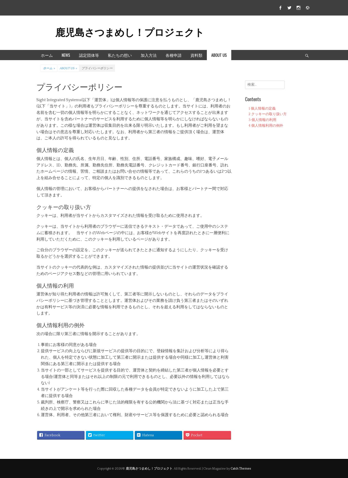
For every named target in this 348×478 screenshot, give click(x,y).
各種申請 (174, 55)
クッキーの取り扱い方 (268, 114)
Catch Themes (241, 468)
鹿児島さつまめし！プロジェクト (129, 31)
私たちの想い (120, 55)
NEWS (66, 55)
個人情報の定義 (262, 109)
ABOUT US (219, 55)
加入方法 (149, 55)
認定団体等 (89, 55)
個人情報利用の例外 (266, 126)
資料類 (196, 55)
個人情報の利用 (262, 120)
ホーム (47, 55)
